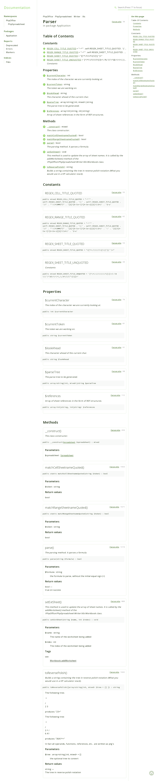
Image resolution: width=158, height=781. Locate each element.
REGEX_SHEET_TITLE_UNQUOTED (64, 59)
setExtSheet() (53, 151)
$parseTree (53, 102)
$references (53, 111)
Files (8, 62)
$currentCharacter (56, 75)
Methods (136, 29)
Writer (77, 16)
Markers (10, 52)
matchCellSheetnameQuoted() (62, 135)
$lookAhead (53, 93)
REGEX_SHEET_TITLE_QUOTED (62, 56)
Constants (137, 23)
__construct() (53, 126)
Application (11, 35)
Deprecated (12, 45)
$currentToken (54, 84)
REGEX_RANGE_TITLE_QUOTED (62, 52)
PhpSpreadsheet (16, 24)
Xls (83, 16)
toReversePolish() (56, 167)
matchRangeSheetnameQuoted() (63, 139)
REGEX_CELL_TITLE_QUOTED (61, 48)
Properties (137, 26)
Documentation (17, 7)
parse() (50, 143)
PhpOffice (11, 20)
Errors (9, 48)
